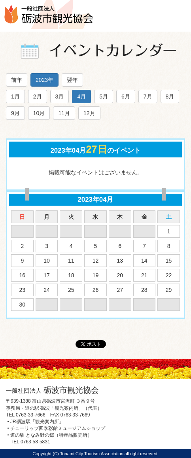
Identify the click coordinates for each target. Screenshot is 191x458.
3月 (59, 96)
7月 (148, 96)
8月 (170, 96)
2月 (37, 96)
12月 (89, 113)
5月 (103, 96)
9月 (15, 113)
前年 (16, 80)
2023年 (44, 80)
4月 (81, 96)
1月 (15, 96)
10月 (39, 113)
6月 (125, 96)
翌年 (72, 80)
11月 (64, 113)
